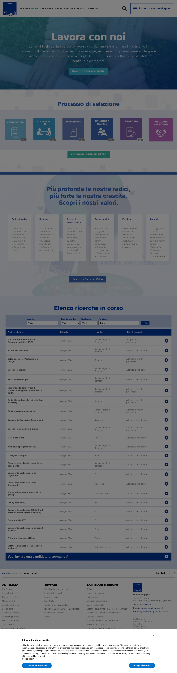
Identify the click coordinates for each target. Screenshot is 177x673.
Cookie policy (28, 659)
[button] (153, 635)
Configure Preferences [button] (37, 665)
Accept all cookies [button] (142, 665)
